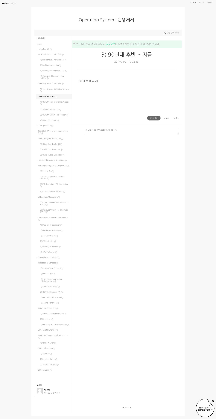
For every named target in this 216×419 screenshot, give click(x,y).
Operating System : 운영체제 (108, 20)
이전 (167, 118)
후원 (194, 2)
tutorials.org (9, 3)
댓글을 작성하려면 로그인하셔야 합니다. (132, 131)
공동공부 (110, 44)
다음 (175, 118)
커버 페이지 (41, 38)
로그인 (201, 2)
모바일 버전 (126, 407)
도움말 (209, 2)
